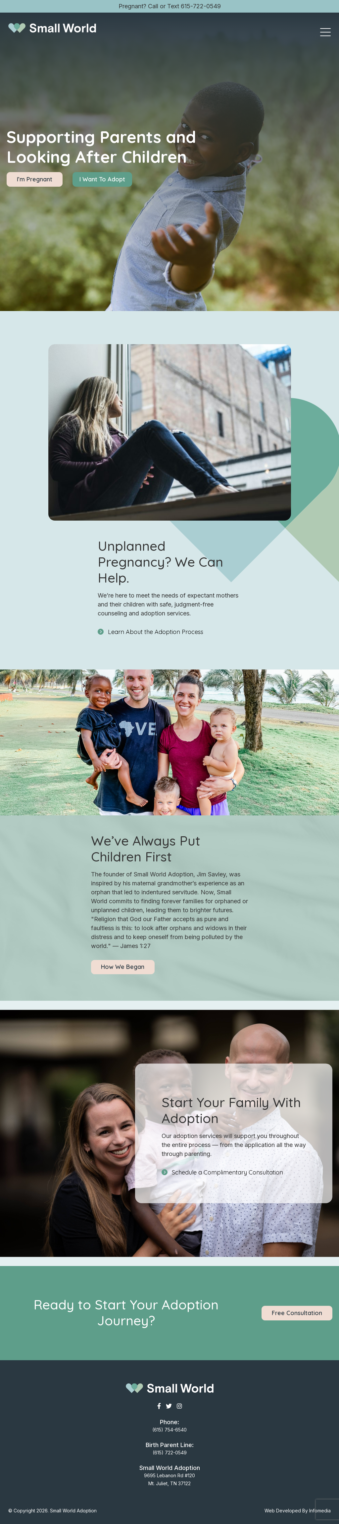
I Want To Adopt (102, 179)
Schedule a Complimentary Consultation (227, 1172)
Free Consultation (297, 1313)
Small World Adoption (73, 1510)
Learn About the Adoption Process (155, 632)
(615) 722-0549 (170, 1452)
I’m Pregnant (34, 179)
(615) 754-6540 (169, 1429)
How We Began (122, 967)
